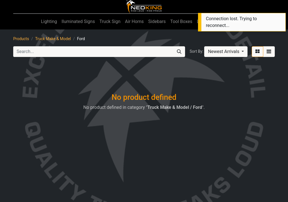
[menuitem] (49, 21)
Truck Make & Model (53, 38)
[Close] (280, 18)
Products (21, 38)
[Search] (179, 51)
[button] (226, 51)
